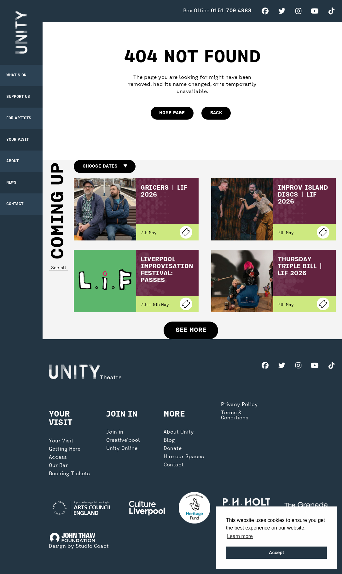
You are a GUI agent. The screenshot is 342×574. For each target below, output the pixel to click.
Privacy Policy (239, 405)
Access (58, 457)
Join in (114, 432)
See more (191, 330)
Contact (14, 204)
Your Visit (17, 140)
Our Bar (58, 466)
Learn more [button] (240, 536)
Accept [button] (276, 552)
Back (216, 113)
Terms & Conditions (234, 415)
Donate (173, 449)
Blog (169, 440)
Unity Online (121, 449)
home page (172, 113)
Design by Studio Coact (79, 546)
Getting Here (64, 449)
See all (58, 268)
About (12, 161)
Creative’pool (123, 440)
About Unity (179, 432)
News (11, 182)
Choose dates (105, 166)
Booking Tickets (69, 474)
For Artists (18, 118)
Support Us (18, 97)
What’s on (16, 75)
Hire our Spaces (184, 457)
